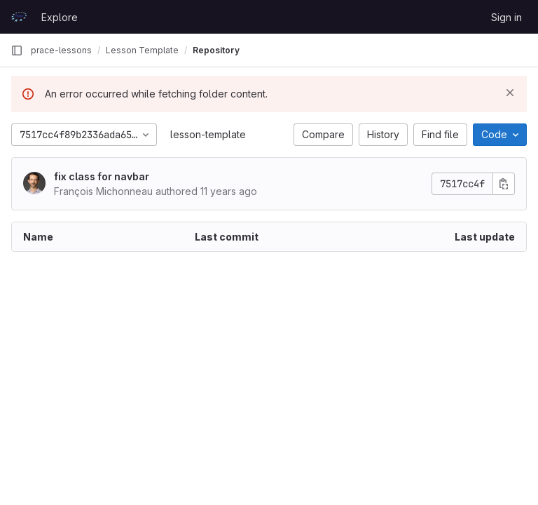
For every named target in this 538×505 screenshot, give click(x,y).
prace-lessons (61, 50)
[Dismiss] (510, 92)
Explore (59, 17)
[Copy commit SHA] (503, 184)
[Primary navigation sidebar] (17, 50)
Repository (216, 50)
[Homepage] (19, 17)
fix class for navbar (101, 176)
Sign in (506, 17)
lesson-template (208, 134)
